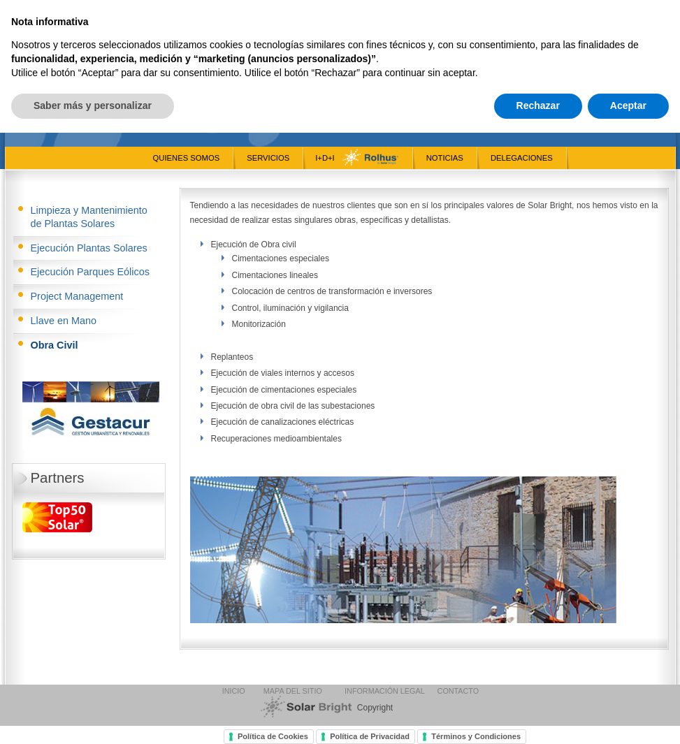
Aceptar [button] (628, 716)
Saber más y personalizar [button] (93, 716)
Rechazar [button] (538, 716)
